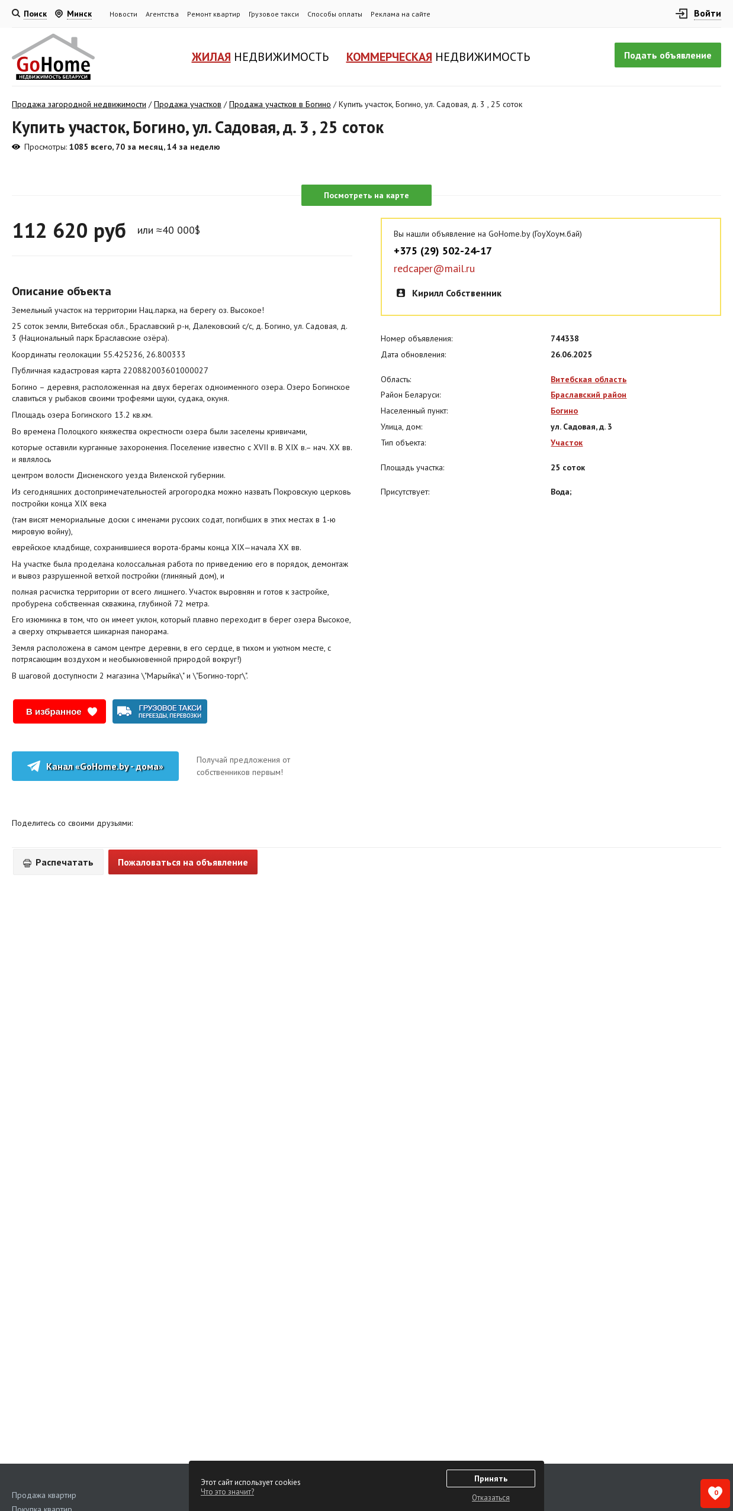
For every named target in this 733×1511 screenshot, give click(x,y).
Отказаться (491, 1498)
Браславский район (588, 394)
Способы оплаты (334, 13)
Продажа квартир (44, 1495)
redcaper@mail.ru (434, 268)
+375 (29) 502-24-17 (443, 250)
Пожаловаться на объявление (183, 862)
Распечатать (58, 862)
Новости (123, 13)
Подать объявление (668, 55)
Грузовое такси (274, 13)
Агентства (162, 13)
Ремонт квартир (213, 13)
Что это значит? (227, 1492)
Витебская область (588, 379)
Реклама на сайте (400, 13)
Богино (564, 410)
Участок (567, 442)
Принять (490, 1478)
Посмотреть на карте (366, 195)
